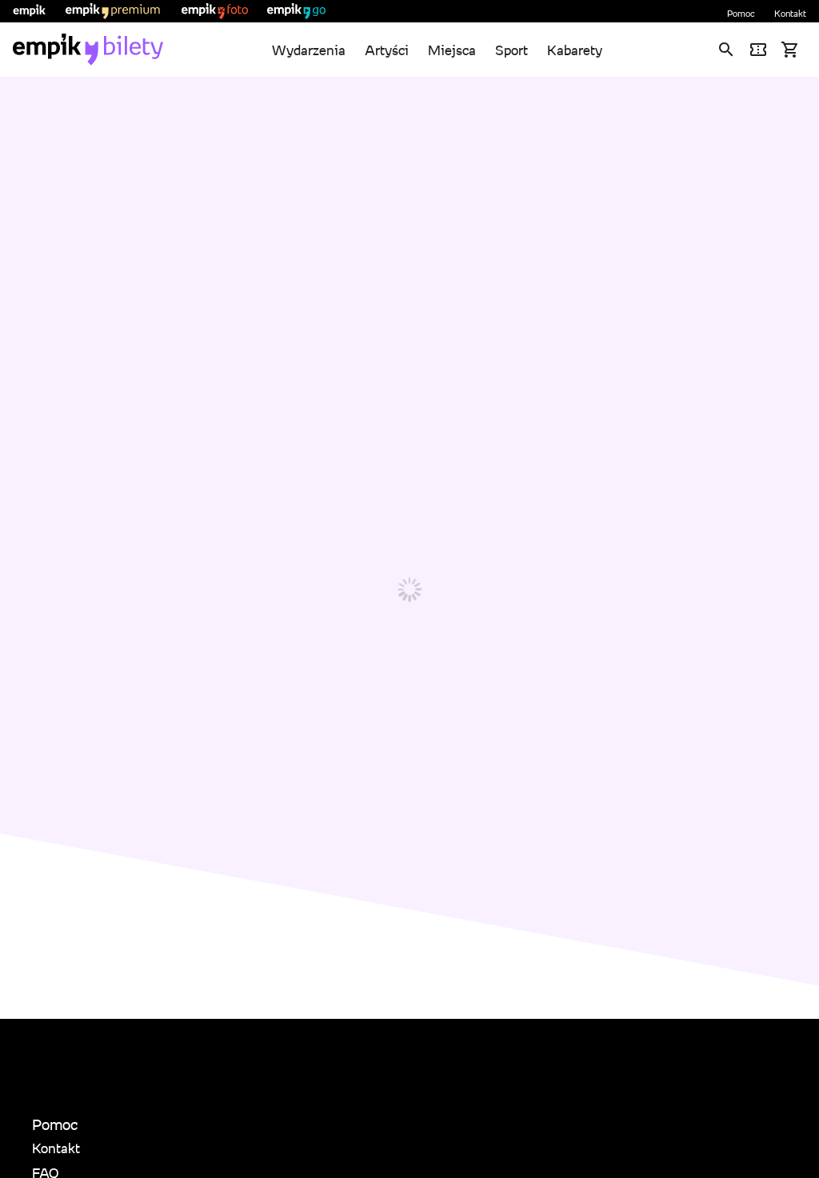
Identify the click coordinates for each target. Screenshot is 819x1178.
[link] (88, 49)
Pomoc (741, 13)
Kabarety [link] (574, 50)
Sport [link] (511, 50)
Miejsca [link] (452, 50)
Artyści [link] (387, 50)
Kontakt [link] (790, 13)
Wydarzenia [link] (309, 50)
